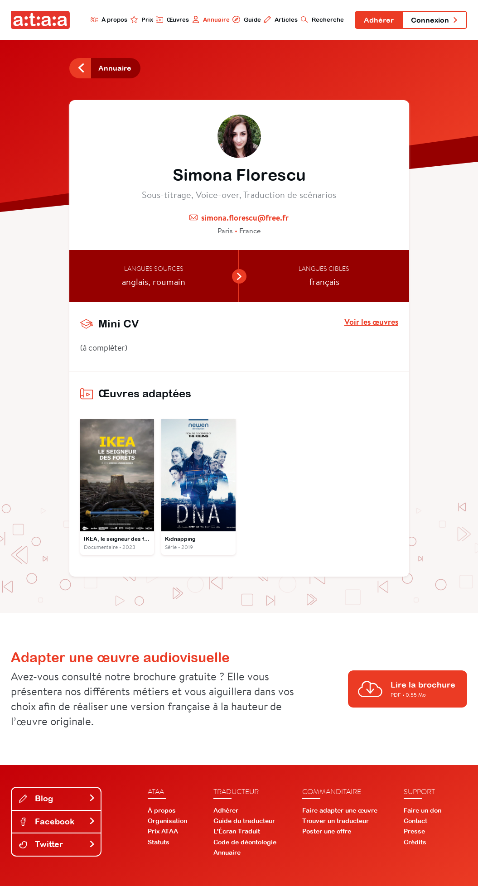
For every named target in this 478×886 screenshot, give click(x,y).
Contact (415, 820)
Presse (414, 831)
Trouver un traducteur (335, 820)
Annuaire (211, 19)
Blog (57, 798)
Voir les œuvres (371, 322)
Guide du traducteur (244, 820)
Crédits (415, 842)
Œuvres (172, 19)
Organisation (167, 820)
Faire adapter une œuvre (339, 810)
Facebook (57, 821)
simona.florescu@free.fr (245, 217)
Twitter (57, 844)
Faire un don (422, 810)
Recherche (322, 19)
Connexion (434, 20)
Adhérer (379, 20)
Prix (141, 19)
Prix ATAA (163, 831)
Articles (281, 19)
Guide (246, 19)
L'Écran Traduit (236, 831)
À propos (109, 19)
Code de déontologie (244, 842)
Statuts (158, 842)
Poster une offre (326, 831)
